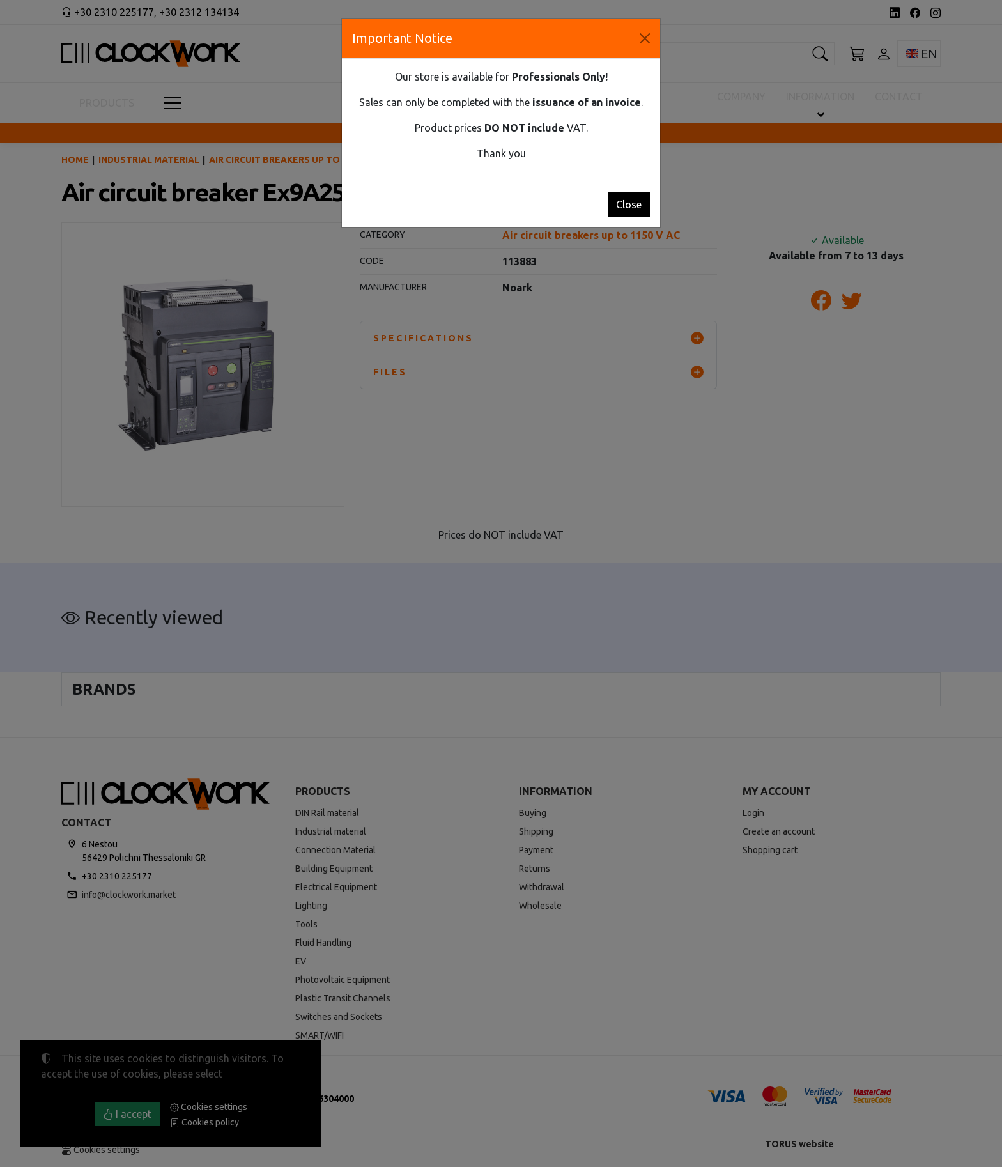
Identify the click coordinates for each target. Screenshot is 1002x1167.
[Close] (645, 38)
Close (629, 204)
